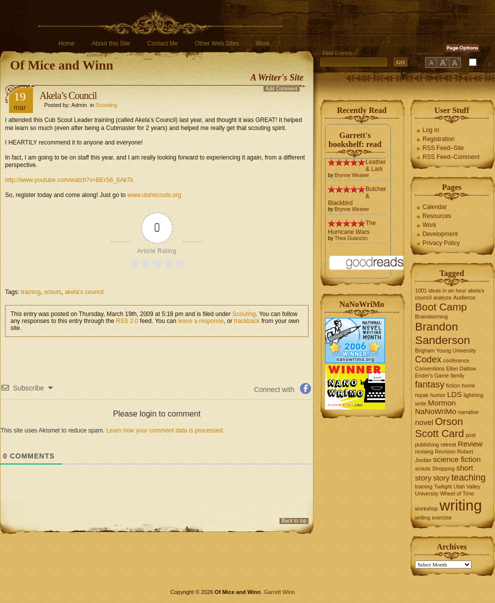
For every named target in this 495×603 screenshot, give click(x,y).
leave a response (201, 321)
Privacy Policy (441, 243)
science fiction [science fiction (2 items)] (456, 459)
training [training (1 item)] (423, 487)
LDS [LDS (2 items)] (454, 394)
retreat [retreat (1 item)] (448, 445)
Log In (430, 130)
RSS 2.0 (127, 321)
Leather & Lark (376, 165)
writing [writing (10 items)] (461, 505)
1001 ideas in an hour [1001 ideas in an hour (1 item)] (440, 291)
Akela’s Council (68, 95)
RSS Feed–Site (443, 148)
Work (263, 43)
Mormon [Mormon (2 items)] (442, 402)
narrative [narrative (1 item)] (468, 412)
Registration (438, 139)
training (30, 292)
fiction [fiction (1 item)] (453, 385)
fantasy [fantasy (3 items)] (429, 384)
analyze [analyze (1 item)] (443, 297)
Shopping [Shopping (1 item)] (443, 469)
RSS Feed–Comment (451, 157)
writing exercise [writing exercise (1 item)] (433, 517)
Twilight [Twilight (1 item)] (443, 487)
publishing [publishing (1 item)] (427, 445)
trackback (247, 321)
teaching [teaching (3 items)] (469, 477)
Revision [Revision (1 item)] (445, 451)
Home (66, 43)
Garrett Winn (279, 592)
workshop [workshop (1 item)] (426, 509)
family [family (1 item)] (457, 375)
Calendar (434, 207)
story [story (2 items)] (441, 478)
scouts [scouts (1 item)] (422, 469)
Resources (436, 216)
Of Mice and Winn (61, 65)
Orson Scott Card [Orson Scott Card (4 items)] (439, 427)
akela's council (84, 292)
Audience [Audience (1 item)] (465, 297)
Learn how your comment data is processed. (165, 430)
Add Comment (282, 89)
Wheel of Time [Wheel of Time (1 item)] (457, 493)
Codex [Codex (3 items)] (428, 359)
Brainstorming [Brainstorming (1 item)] (431, 317)
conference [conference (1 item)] (456, 361)
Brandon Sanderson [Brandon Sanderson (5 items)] (442, 333)
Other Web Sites (217, 43)
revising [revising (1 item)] (424, 451)
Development (440, 234)
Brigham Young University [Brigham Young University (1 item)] (445, 351)
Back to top (294, 521)
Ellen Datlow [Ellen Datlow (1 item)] (461, 369)
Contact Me (162, 43)
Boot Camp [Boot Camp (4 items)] (441, 306)
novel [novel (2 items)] (424, 422)
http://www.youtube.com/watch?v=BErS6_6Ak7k (69, 180)
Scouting (107, 105)
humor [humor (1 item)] (438, 395)
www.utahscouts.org (154, 195)
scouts (53, 292)
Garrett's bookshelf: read (355, 139)
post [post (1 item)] (471, 435)
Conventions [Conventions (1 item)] (429, 369)
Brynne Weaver (351, 175)
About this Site (111, 43)
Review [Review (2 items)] (470, 444)
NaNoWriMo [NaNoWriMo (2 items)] (435, 411)
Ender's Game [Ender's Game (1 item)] (432, 375)
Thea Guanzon (351, 238)
